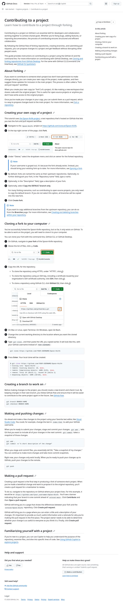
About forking (15, 71)
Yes (9, 565)
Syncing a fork (76, 168)
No (18, 565)
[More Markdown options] (113, 22)
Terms (23, 599)
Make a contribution (73, 572)
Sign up (116, 4)
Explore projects (22, 9)
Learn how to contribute (70, 576)
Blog (63, 599)
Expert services (53, 599)
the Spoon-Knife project (30, 118)
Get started (9, 9)
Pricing (43, 599)
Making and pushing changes (25, 413)
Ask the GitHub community (16, 585)
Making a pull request (20, 476)
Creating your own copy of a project (30, 112)
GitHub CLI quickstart (26, 64)
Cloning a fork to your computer (27, 223)
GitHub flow (59, 395)
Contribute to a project (39, 9)
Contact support (12, 589)
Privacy (30, 599)
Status (37, 599)
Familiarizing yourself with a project (30, 531)
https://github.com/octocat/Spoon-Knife (59, 126)
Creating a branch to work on (25, 384)
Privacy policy (9, 569)
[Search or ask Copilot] (69, 3)
